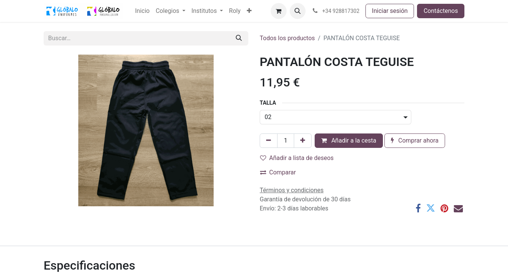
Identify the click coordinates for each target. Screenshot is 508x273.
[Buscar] (238, 38)
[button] (298, 11)
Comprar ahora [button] (415, 140)
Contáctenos (440, 10)
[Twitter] (430, 208)
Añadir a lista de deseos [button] (297, 158)
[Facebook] (418, 208)
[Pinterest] (444, 208)
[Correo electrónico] (458, 208)
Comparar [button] (278, 172)
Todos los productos (287, 38)
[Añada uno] (303, 140)
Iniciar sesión (390, 10)
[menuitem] (142, 11)
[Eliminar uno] (269, 140)
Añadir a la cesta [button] (348, 140)
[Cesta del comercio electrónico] (279, 11)
